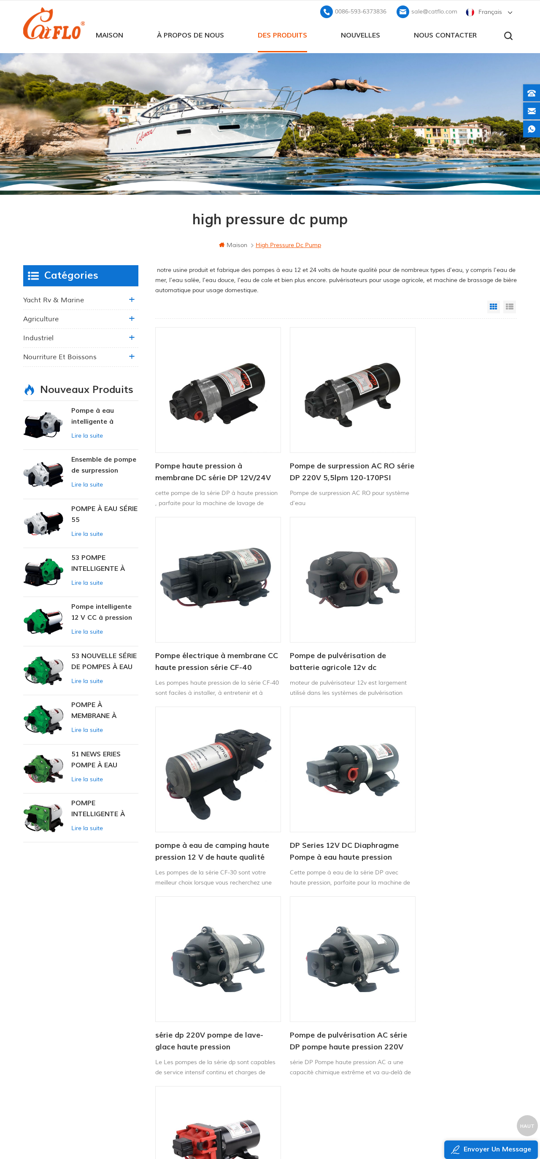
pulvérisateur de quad (301, 997)
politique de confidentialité (218, 1064)
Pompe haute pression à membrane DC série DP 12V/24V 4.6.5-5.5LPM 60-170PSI (202, 458)
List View (509, 306)
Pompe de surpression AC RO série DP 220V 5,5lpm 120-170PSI (328, 458)
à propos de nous (190, 34)
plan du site (203, 1036)
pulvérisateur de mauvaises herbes (319, 1054)
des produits (282, 34)
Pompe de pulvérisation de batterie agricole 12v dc (203, 634)
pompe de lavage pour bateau (313, 983)
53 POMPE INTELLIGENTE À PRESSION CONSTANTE (98, 563)
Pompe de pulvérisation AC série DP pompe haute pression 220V (332, 810)
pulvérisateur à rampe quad (310, 1026)
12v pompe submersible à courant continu (322, 1011)
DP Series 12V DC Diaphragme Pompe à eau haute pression (452, 634)
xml (191, 1050)
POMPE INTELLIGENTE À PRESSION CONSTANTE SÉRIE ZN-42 (102, 808)
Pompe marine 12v (296, 969)
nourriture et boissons (60, 356)
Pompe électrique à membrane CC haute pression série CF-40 (453, 457)
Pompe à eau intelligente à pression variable (99, 416)
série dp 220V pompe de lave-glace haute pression (209, 810)
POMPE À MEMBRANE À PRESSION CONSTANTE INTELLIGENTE (94, 710)
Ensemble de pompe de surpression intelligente (103, 464)
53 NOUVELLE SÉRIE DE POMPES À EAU (104, 660)
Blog (192, 1021)
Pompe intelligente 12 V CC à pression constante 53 (101, 612)
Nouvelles (360, 34)
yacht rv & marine (53, 299)
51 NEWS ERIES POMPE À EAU (96, 759)
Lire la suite (87, 434)
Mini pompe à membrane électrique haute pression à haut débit (447, 810)
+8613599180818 (430, 995)
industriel (38, 337)
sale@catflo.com (434, 10)
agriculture (41, 318)
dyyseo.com (432, 1131)
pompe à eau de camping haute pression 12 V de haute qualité (328, 634)
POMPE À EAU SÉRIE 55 (104, 513)
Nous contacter (445, 34)
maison (109, 34)
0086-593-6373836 (360, 10)
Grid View (493, 306)
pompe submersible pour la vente (317, 1069)
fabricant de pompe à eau (307, 1040)
